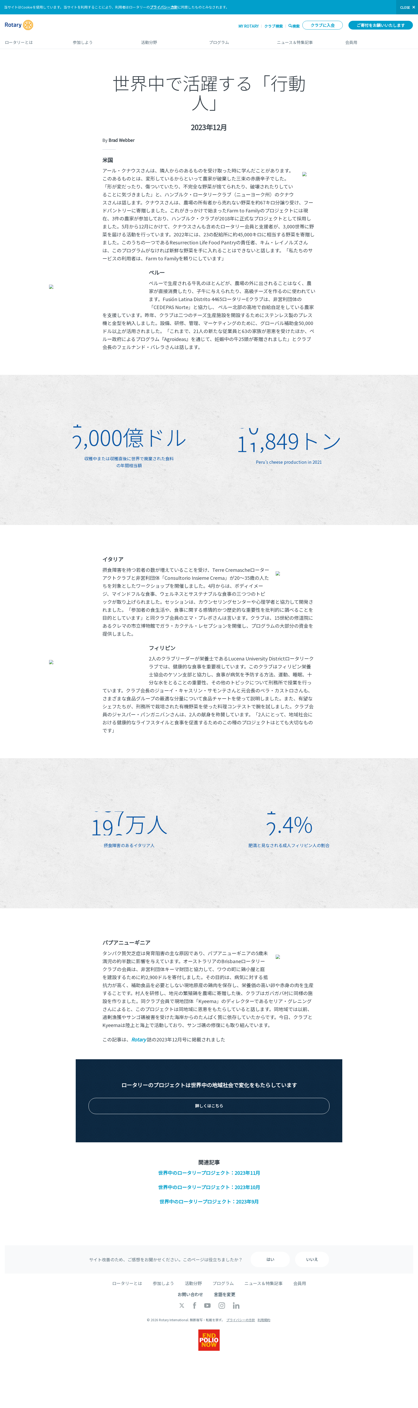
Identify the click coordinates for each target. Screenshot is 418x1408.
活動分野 (169, 40)
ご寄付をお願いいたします (381, 25)
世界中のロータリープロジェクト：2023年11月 (209, 1172)
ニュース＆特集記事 (305, 40)
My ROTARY (248, 26)
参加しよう (101, 40)
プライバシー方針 (164, 7)
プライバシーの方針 (240, 1319)
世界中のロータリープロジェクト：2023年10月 (209, 1187)
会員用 (379, 40)
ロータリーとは (33, 40)
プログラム (237, 40)
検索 (296, 26)
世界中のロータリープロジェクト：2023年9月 (209, 1201)
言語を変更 (224, 1294)
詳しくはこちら (209, 1106)
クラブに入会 (323, 25)
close (405, 7)
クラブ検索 (273, 26)
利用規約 (264, 1319)
